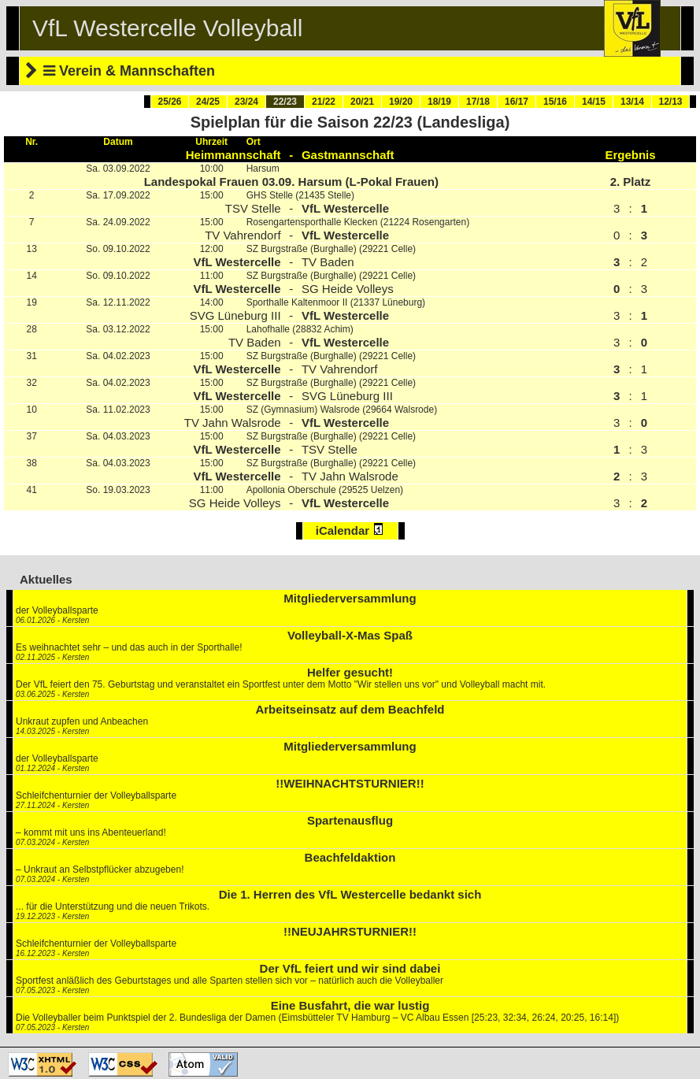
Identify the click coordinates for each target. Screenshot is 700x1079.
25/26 (169, 101)
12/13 (670, 101)
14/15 (594, 101)
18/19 (439, 101)
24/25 (208, 101)
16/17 (516, 101)
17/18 (478, 101)
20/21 (362, 101)
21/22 (323, 101)
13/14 (632, 101)
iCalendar (350, 530)
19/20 (401, 101)
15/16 (555, 101)
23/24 (246, 101)
